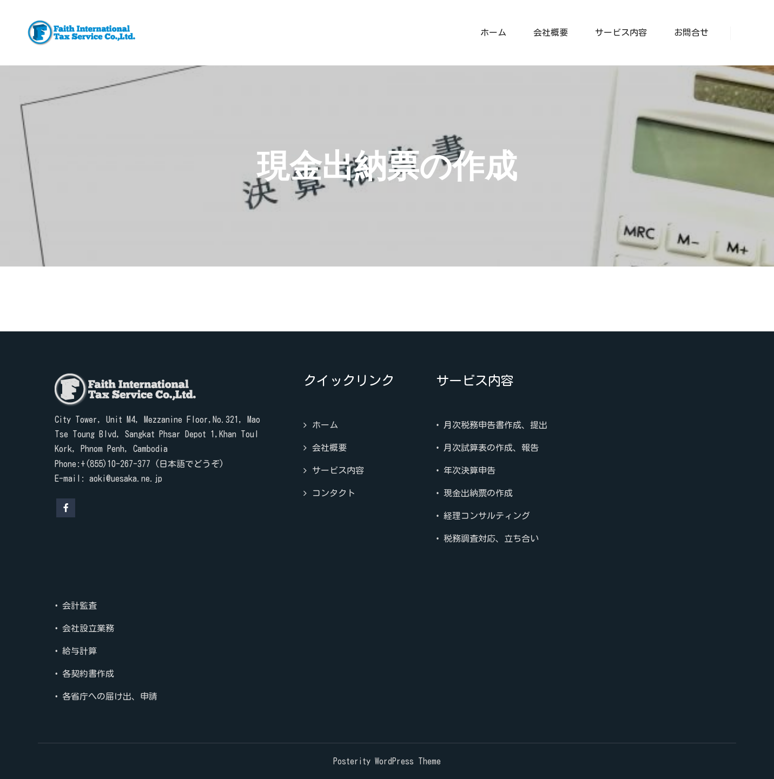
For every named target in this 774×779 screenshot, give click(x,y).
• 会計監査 (76, 605)
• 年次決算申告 (465, 470)
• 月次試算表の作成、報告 (487, 447)
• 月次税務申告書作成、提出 (491, 425)
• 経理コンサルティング (483, 515)
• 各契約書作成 (84, 673)
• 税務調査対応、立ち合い (487, 538)
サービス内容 (338, 470)
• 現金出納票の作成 (474, 493)
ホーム (325, 425)
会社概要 (329, 447)
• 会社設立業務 (84, 628)
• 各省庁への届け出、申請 (106, 696)
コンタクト (333, 493)
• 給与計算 (76, 651)
